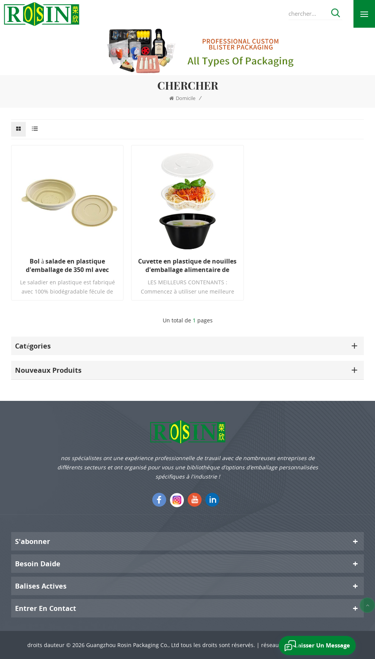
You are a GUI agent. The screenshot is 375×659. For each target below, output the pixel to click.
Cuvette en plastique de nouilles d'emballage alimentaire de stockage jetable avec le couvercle (187, 265)
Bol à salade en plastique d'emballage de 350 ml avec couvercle (67, 265)
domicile (182, 98)
